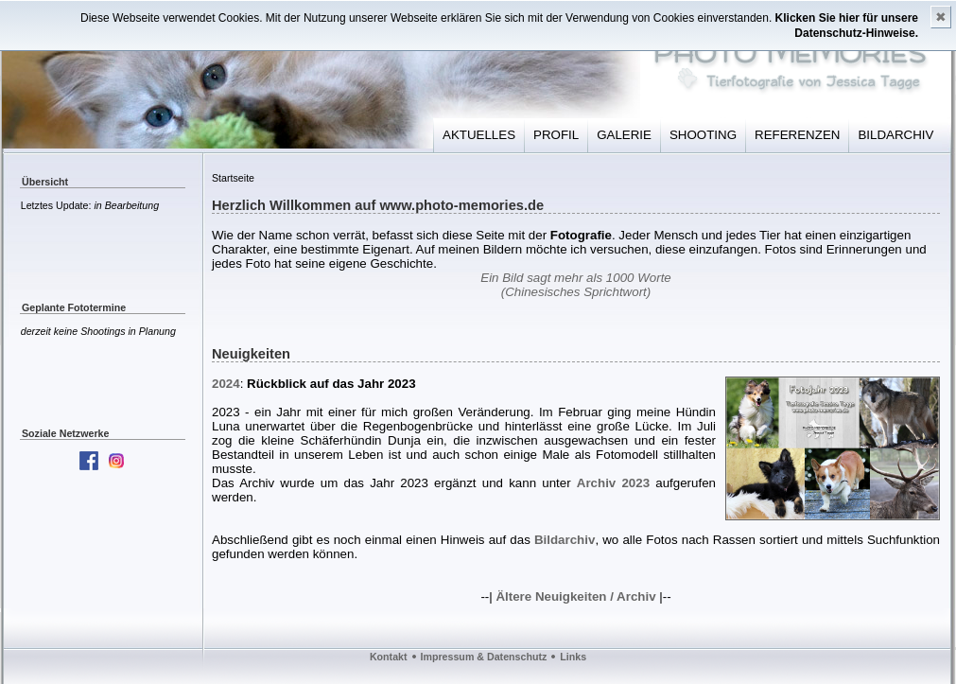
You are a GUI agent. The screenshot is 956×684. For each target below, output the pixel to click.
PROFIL (556, 135)
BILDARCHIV (895, 135)
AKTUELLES (479, 135)
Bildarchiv (564, 540)
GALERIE (624, 135)
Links (573, 656)
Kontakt (389, 656)
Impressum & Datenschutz (484, 656)
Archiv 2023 (613, 483)
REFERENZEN (797, 135)
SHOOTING (703, 135)
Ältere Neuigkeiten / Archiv (575, 596)
